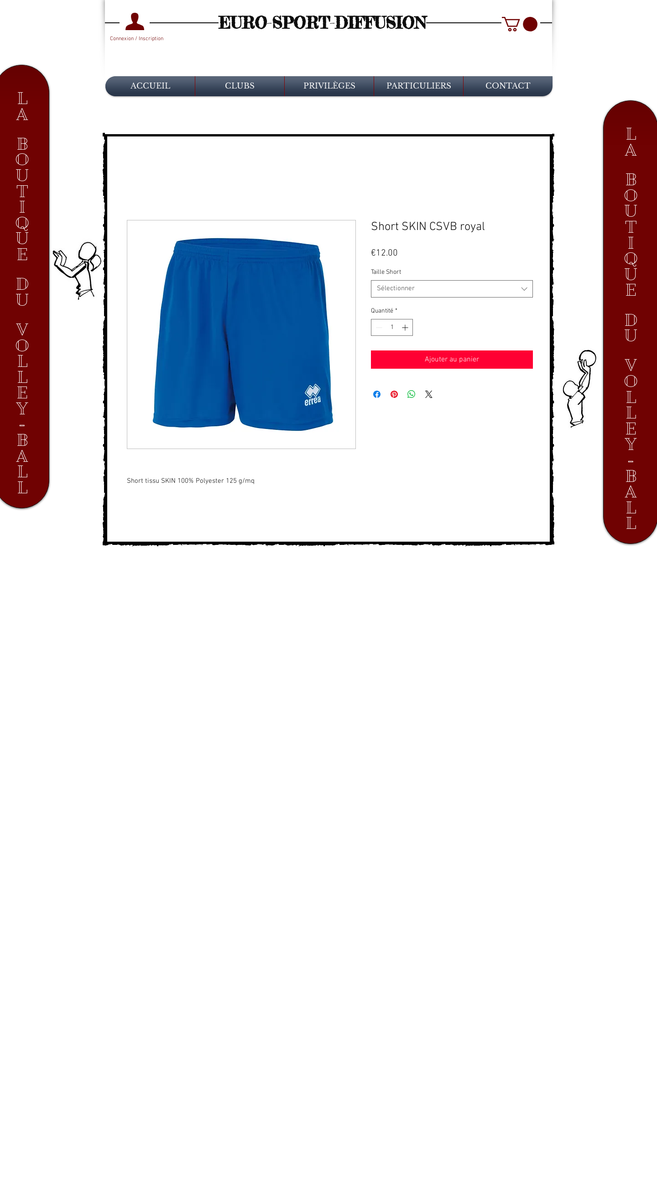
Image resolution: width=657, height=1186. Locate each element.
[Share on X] (428, 394)
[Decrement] (378, 327)
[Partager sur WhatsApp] (411, 394)
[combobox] (452, 289)
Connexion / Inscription (136, 39)
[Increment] (406, 327)
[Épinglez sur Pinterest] (394, 394)
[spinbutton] (392, 327)
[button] (519, 24)
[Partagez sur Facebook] (376, 394)
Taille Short (386, 272)
